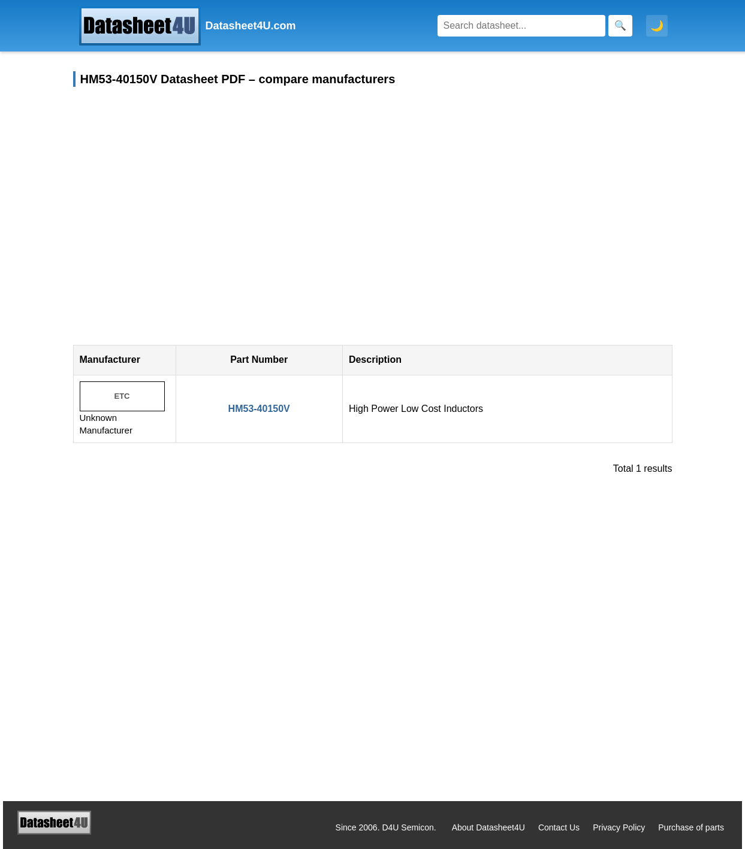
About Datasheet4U (488, 827)
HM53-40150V (259, 409)
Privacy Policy (619, 827)
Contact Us (559, 827)
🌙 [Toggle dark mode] (656, 26)
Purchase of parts (691, 827)
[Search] (521, 26)
